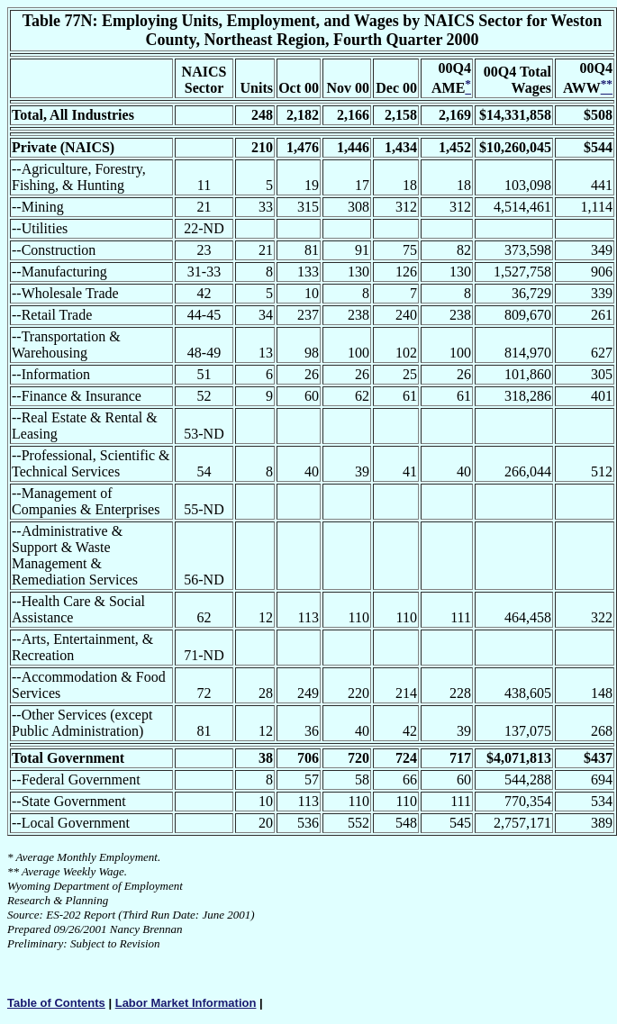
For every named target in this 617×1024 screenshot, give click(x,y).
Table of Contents (56, 1003)
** (13, 871)
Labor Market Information (186, 1003)
